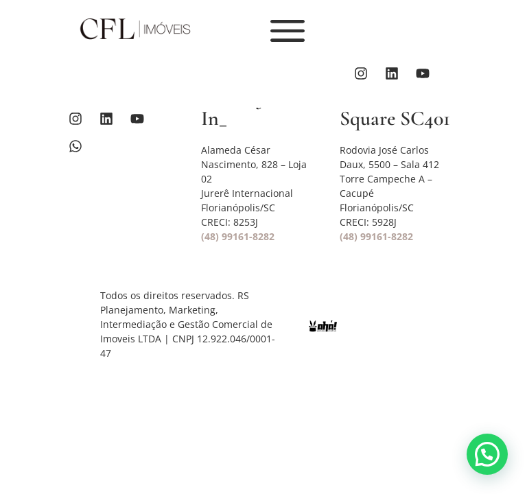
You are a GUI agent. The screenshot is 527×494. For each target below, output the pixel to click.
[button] (487, 454)
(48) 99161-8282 (237, 236)
